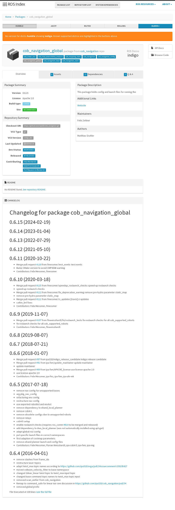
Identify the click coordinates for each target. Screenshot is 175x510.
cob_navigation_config (106, 57)
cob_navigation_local (52, 61)
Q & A (128, 74)
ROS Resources (146, 4)
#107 (38, 320)
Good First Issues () (31, 166)
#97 (38, 359)
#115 (38, 285)
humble (19, 26)
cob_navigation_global (43, 50)
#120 (38, 264)
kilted (87, 26)
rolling (121, 26)
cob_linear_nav (29, 57)
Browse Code (160, 55)
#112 (38, 292)
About (167, 4)
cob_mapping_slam (73, 57)
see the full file (43, 491)
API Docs (157, 48)
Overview (21, 73)
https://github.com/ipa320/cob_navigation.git (41, 126)
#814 (66, 424)
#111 (38, 299)
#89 (38, 369)
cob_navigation (89, 51)
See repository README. (34, 189)
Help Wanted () (30, 162)
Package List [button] (63, 5)
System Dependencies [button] (107, 5)
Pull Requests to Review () (34, 170)
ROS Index (14, 4)
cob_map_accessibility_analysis (50, 57)
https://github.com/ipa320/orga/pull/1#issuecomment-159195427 (93, 466)
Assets (55, 74)
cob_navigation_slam (71, 61)
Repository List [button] (83, 5)
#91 (38, 362)
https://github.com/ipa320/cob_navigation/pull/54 (100, 483)
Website (81, 105)
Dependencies (93, 74)
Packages (20, 16)
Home (8, 16)
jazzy (53, 26)
